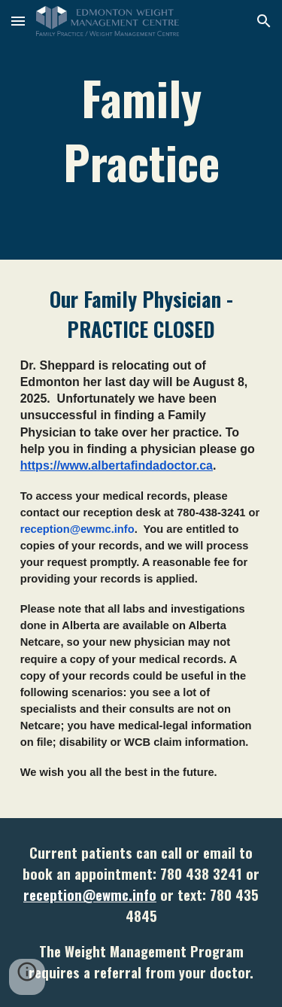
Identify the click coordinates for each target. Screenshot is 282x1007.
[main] (141, 129)
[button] (18, 20)
